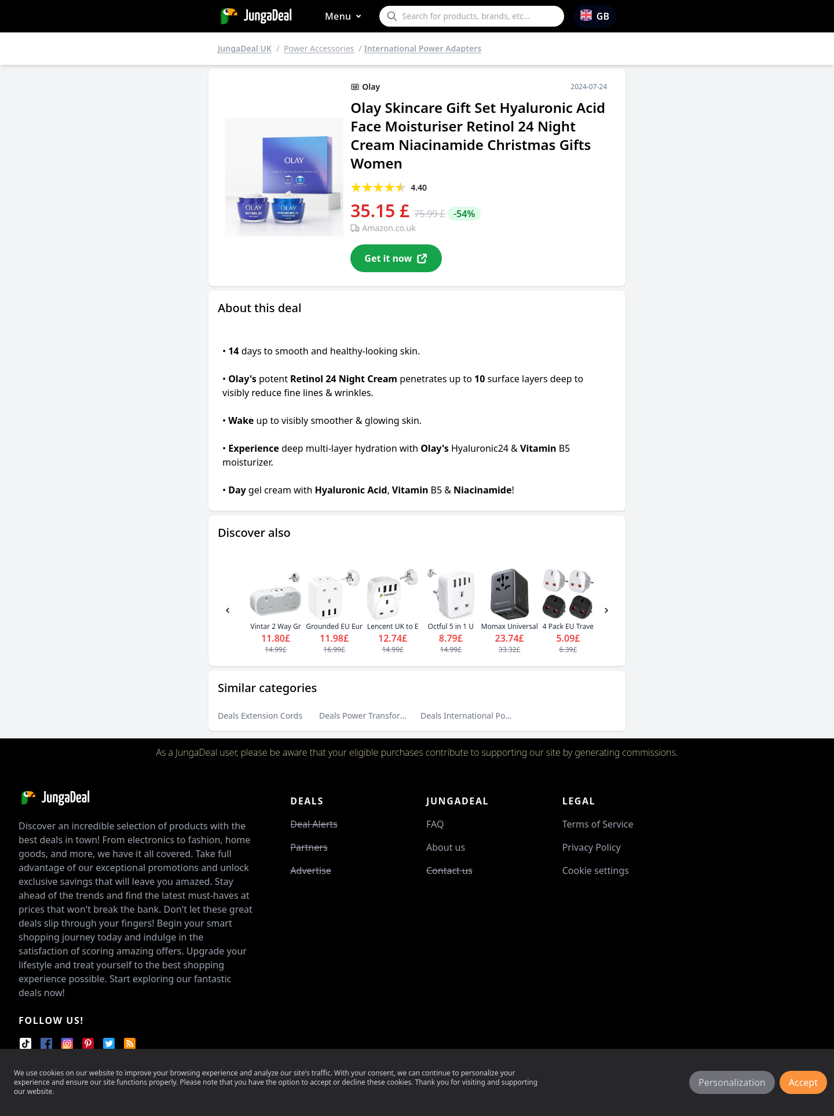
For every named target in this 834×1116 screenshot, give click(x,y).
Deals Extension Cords (260, 715)
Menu (345, 16)
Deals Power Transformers (369, 715)
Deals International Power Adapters (488, 715)
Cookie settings (595, 870)
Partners (308, 847)
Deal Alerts (313, 824)
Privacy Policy (591, 847)
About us (445, 847)
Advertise (310, 870)
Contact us (449, 870)
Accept (803, 1082)
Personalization (732, 1082)
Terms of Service (598, 824)
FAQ (435, 824)
